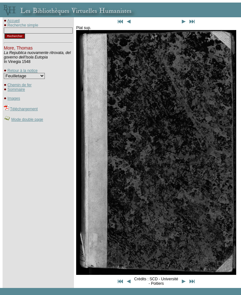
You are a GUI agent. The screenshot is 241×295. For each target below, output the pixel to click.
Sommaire (16, 89)
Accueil (13, 21)
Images (13, 98)
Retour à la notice (22, 70)
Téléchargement (24, 109)
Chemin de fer (19, 85)
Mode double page (27, 119)
